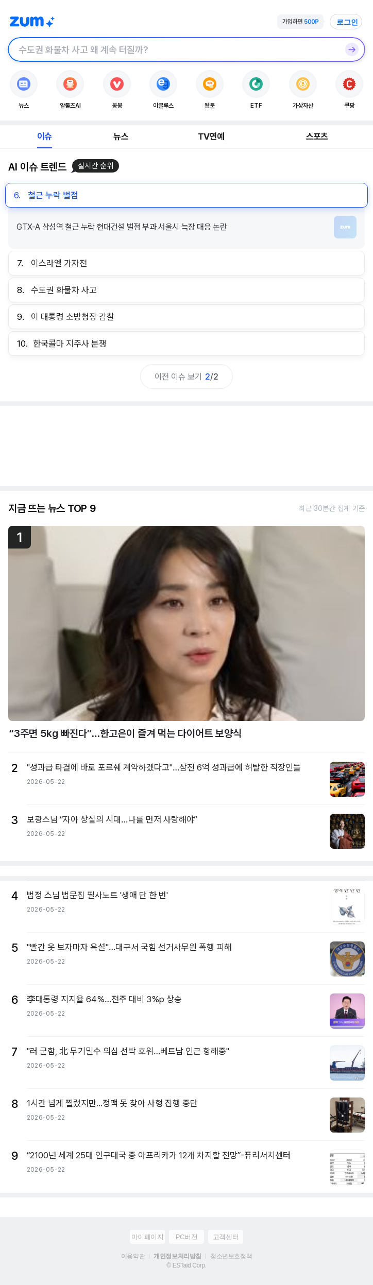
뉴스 (120, 136)
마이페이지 (147, 1237)
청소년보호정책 (231, 1256)
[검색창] (173, 49)
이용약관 (133, 1256)
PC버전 (186, 1237)
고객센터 (226, 1237)
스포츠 (317, 136)
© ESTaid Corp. (186, 1265)
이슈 (44, 136)
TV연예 (211, 136)
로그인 (347, 22)
